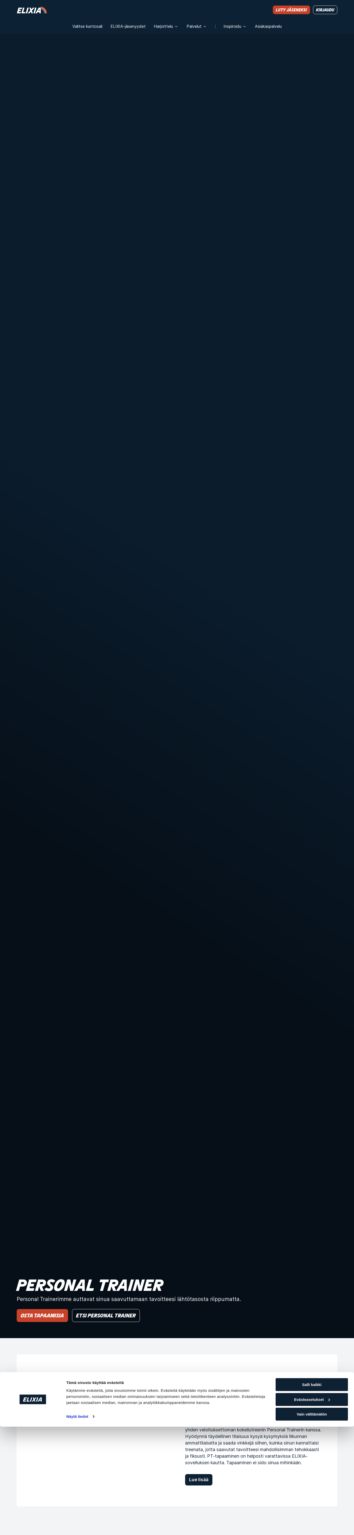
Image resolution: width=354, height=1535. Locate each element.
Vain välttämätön (312, 1522)
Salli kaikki (312, 1493)
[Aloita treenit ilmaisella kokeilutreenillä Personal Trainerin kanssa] (93, 1430)
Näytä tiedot (77, 1525)
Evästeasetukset (312, 1508)
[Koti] (32, 9)
